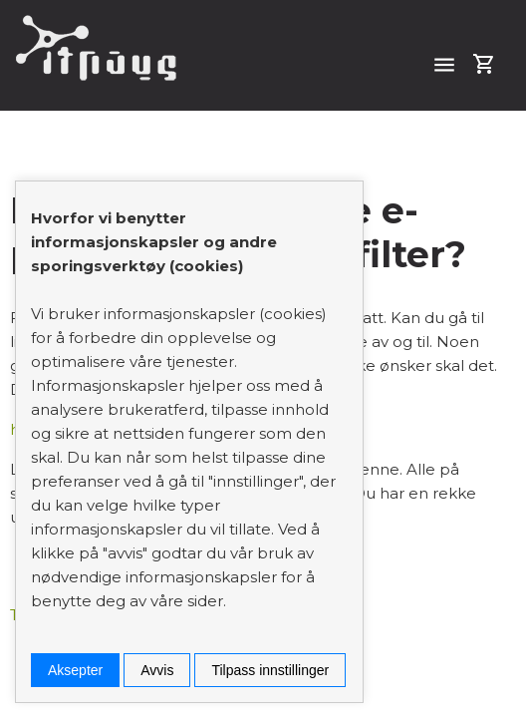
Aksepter (75, 670)
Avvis (156, 670)
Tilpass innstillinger (270, 670)
